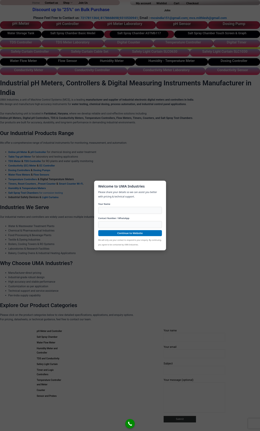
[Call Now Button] (130, 423)
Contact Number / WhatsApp (113, 218)
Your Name (104, 203)
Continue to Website (130, 233)
